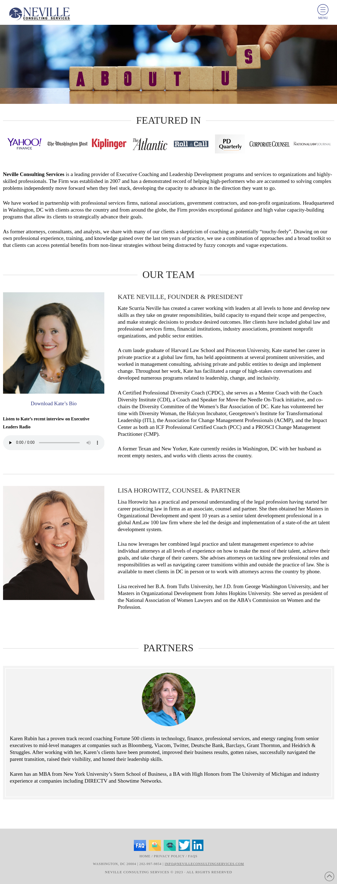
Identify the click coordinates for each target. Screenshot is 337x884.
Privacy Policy (169, 856)
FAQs (192, 856)
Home (145, 856)
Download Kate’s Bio (53, 403)
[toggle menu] (322, 9)
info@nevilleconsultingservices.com (204, 864)
